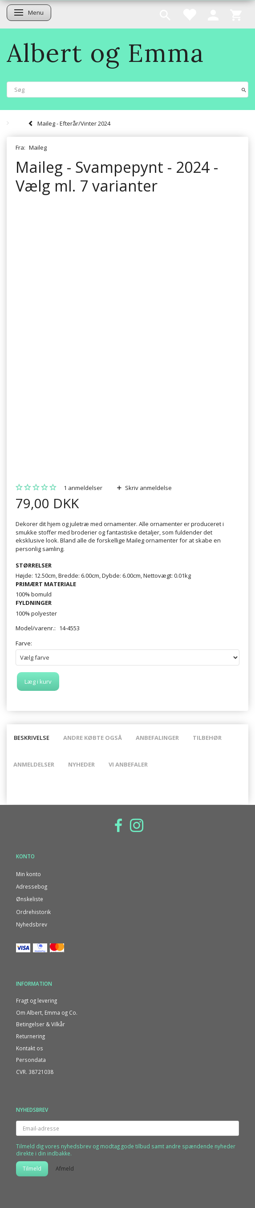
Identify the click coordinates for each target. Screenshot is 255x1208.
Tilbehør (207, 738)
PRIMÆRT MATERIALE (46, 584)
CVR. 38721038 (34, 1071)
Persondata (31, 1059)
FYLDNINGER (34, 603)
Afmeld (65, 1168)
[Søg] (244, 89)
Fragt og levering (36, 1000)
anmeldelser (83, 488)
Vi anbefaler (128, 764)
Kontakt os (29, 1048)
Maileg (38, 147)
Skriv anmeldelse (148, 488)
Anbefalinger (157, 738)
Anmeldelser (33, 764)
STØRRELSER (34, 565)
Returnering (30, 1036)
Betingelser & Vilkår (40, 1024)
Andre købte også (92, 738)
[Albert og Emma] (105, 53)
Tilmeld (32, 1168)
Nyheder (81, 764)
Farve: (24, 643)
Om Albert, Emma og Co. (46, 1012)
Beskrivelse (31, 738)
